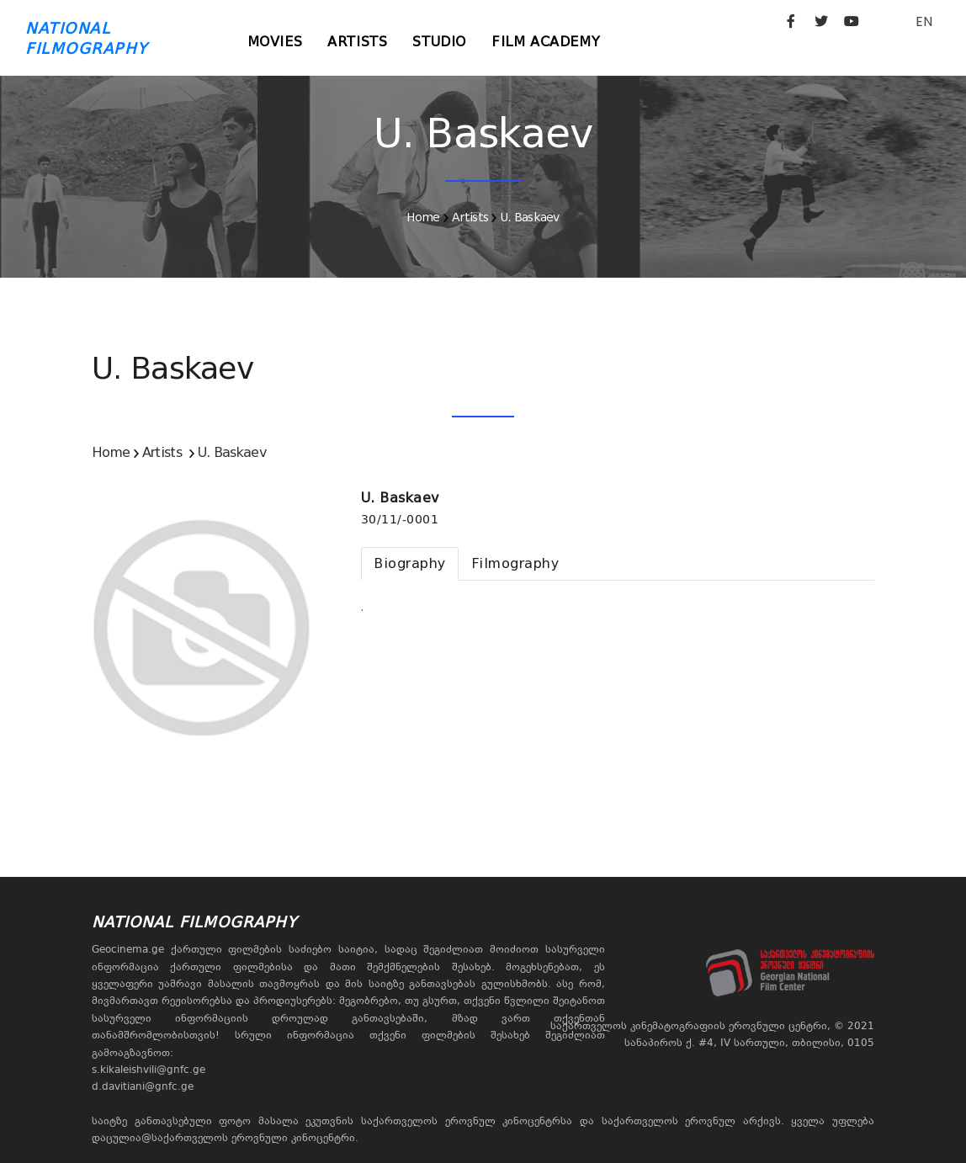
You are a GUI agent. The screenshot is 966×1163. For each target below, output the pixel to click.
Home (422, 217)
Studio (439, 42)
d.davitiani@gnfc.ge (143, 1086)
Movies (275, 42)
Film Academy (545, 42)
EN (924, 21)
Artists (357, 42)
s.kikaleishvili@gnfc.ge (148, 1069)
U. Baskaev (530, 217)
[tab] (410, 564)
